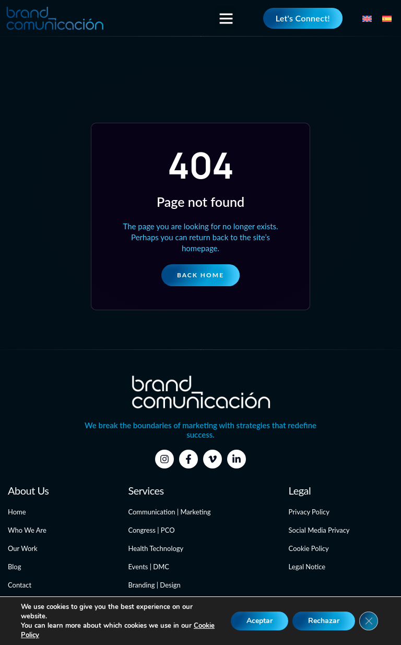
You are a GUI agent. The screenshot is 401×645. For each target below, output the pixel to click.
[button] (226, 18)
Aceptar (259, 621)
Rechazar (323, 621)
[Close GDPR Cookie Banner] (368, 621)
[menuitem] (367, 18)
